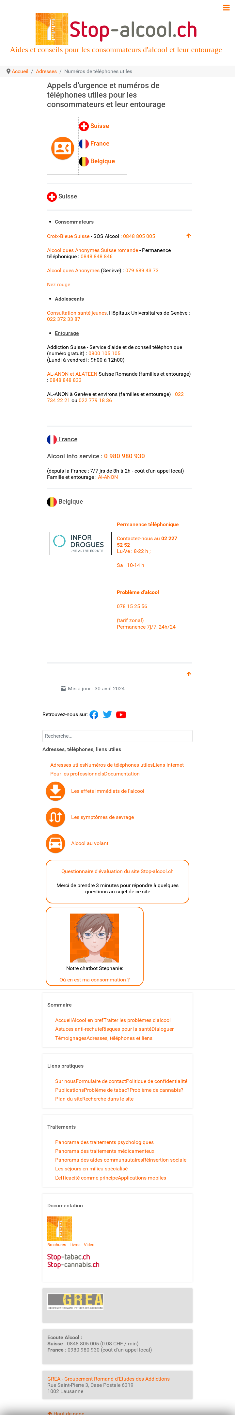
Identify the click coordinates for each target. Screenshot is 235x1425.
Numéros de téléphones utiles (119, 765)
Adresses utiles (67, 765)
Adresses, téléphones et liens (119, 1038)
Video (89, 1244)
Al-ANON (108, 477)
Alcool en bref (87, 1020)
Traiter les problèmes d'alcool (137, 1020)
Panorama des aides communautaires (99, 1160)
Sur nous (65, 1081)
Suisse (96, 126)
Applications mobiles (142, 1178)
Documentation (122, 774)
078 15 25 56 (133, 606)
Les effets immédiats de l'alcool (107, 791)
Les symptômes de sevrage (102, 817)
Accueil (63, 1020)
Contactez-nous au (139, 538)
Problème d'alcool (138, 592)
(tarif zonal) (131, 620)
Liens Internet (168, 765)
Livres (75, 1244)
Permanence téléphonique (148, 524)
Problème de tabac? (107, 1090)
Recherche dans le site (107, 1099)
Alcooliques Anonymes (73, 270)
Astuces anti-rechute (78, 1029)
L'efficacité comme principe (86, 1178)
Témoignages (70, 1038)
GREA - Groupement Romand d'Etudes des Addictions (108, 1379)
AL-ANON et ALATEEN (72, 374)
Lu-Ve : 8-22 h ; (133, 551)
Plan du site (68, 1099)
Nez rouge (59, 284)
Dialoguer (162, 1029)
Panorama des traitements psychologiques (104, 1142)
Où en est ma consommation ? (94, 980)
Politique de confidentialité (156, 1081)
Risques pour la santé (126, 1029)
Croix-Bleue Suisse (69, 236)
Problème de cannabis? (156, 1090)
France (96, 143)
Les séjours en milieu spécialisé (91, 1169)
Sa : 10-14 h (130, 565)
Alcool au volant (89, 843)
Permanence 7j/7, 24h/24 (146, 627)
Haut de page (65, 1414)
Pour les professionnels (77, 774)
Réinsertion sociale (164, 1160)
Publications (69, 1090)
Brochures (56, 1244)
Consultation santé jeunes (77, 313)
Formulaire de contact (101, 1081)
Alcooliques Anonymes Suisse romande (92, 250)
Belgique (98, 161)
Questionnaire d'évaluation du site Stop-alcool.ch (117, 871)
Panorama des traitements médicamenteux (104, 1151)
